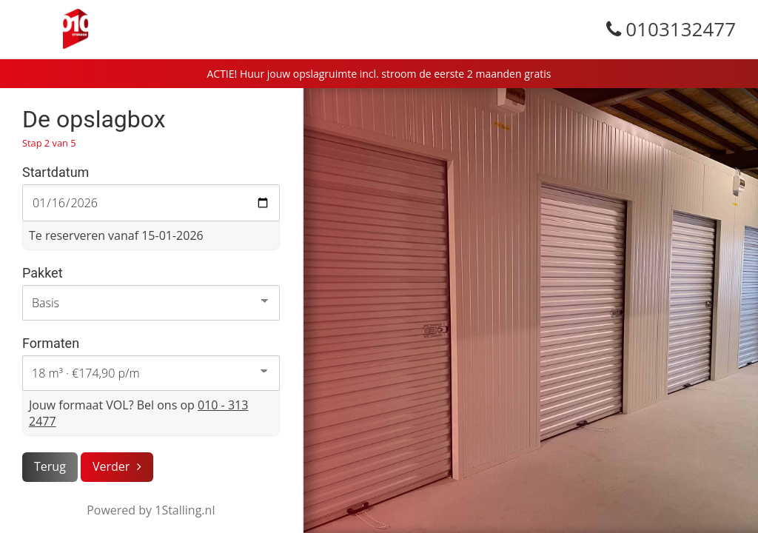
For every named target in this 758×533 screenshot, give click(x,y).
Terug (50, 466)
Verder (111, 466)
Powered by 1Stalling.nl (151, 510)
